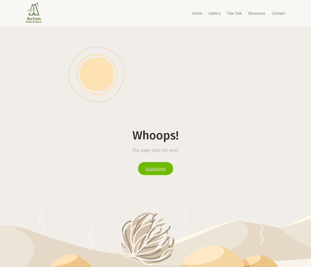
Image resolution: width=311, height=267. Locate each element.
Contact (278, 13)
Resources (256, 13)
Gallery (215, 13)
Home (197, 13)
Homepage (156, 168)
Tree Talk (234, 13)
